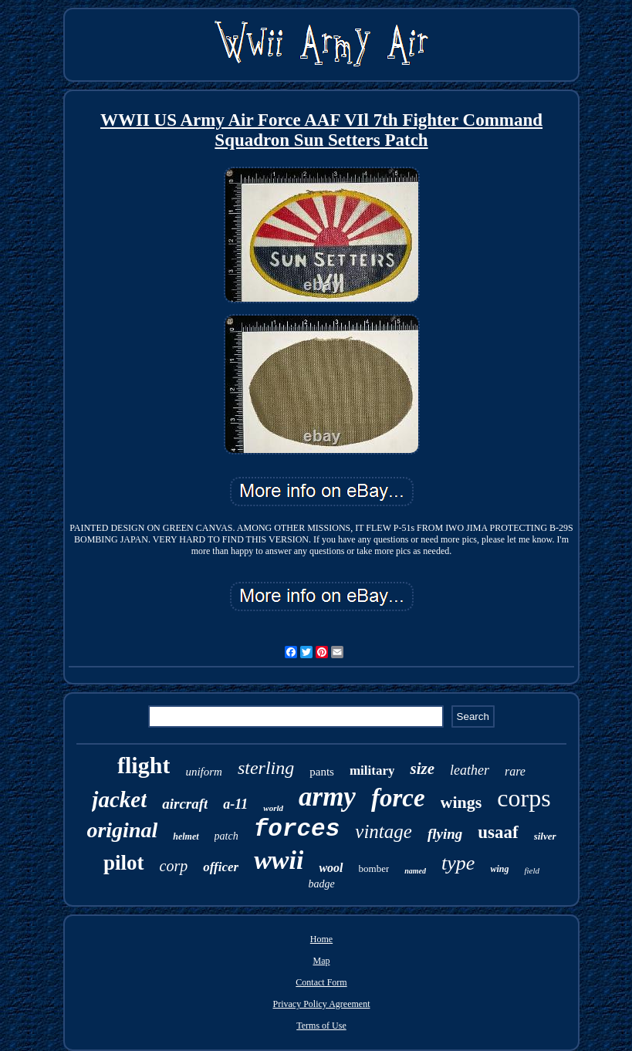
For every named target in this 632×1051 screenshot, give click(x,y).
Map (321, 960)
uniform (203, 771)
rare (515, 771)
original (121, 830)
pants (321, 771)
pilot (123, 862)
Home (321, 939)
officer (220, 867)
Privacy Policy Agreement (321, 1004)
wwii (278, 860)
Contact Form (321, 982)
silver (545, 836)
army (327, 797)
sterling (266, 768)
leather (469, 770)
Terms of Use (321, 1025)
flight (143, 765)
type (458, 863)
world (273, 808)
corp (174, 865)
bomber (374, 868)
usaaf (498, 832)
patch (226, 836)
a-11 (235, 804)
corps (523, 798)
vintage (383, 831)
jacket (119, 799)
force (398, 798)
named (415, 871)
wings (461, 802)
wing (499, 868)
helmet (185, 836)
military (372, 770)
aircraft (185, 804)
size (422, 768)
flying (445, 834)
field (531, 870)
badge (321, 884)
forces (297, 829)
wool (331, 867)
